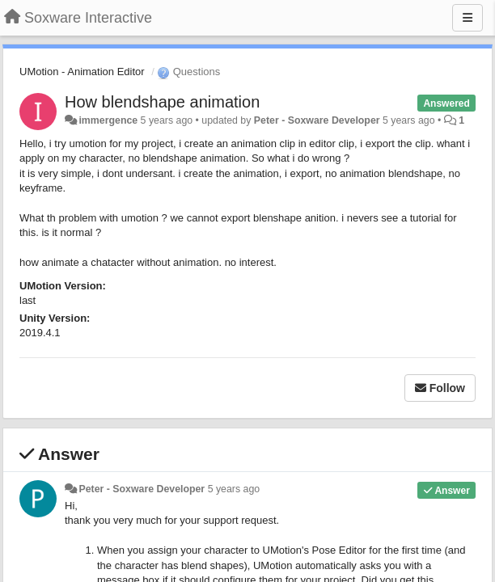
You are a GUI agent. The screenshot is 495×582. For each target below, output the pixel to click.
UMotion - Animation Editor (82, 71)
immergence (108, 120)
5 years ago (234, 489)
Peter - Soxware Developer (317, 120)
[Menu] (467, 18)
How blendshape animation (162, 102)
